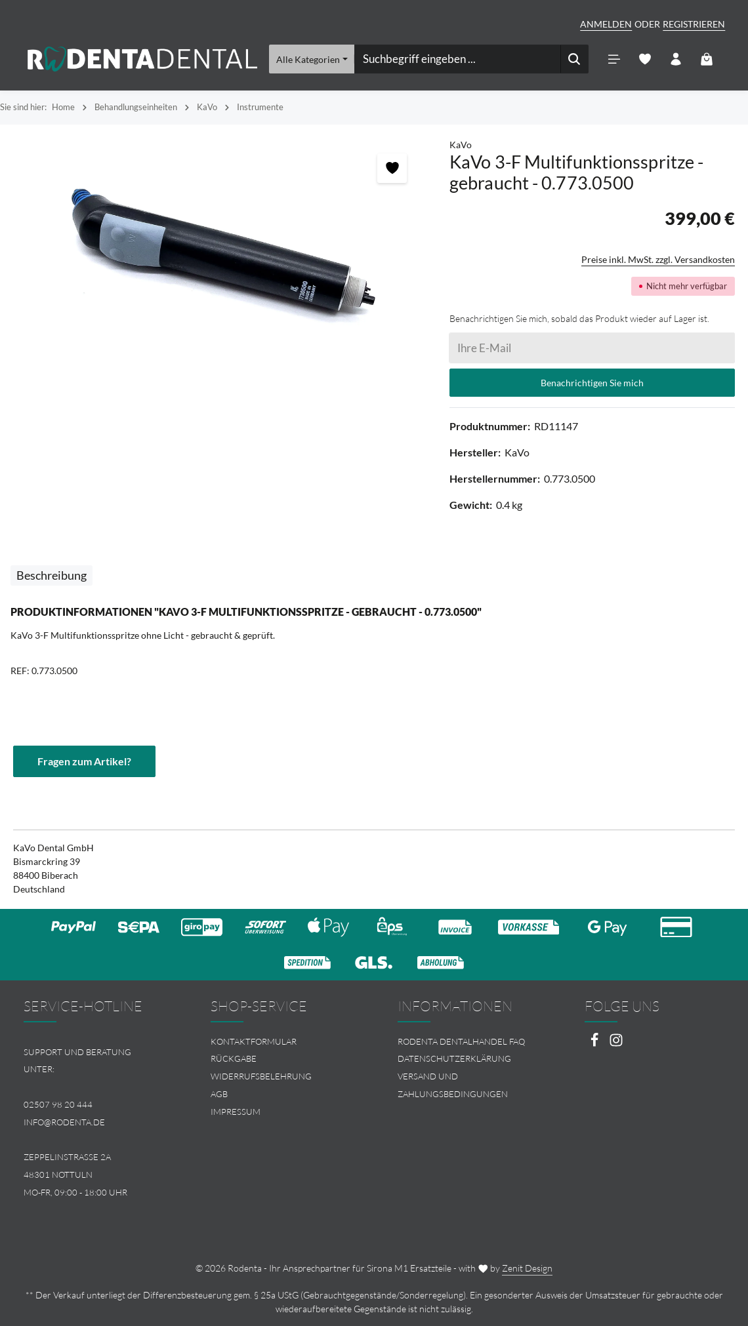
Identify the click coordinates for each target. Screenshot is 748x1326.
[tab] (51, 575)
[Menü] (614, 59)
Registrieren (694, 24)
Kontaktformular (254, 1041)
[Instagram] (616, 1043)
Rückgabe (234, 1058)
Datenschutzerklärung (454, 1058)
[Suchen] (574, 59)
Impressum (235, 1111)
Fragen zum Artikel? (84, 761)
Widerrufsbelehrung (261, 1076)
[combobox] (456, 59)
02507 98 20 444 (58, 1104)
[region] (218, 253)
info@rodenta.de (64, 1122)
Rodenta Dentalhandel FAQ (461, 1041)
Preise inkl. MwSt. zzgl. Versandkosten (658, 259)
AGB (219, 1094)
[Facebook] (595, 1043)
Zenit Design (527, 1268)
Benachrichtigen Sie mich (592, 382)
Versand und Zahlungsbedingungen (453, 1085)
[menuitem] (280, 1042)
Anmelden (606, 24)
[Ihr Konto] (675, 59)
